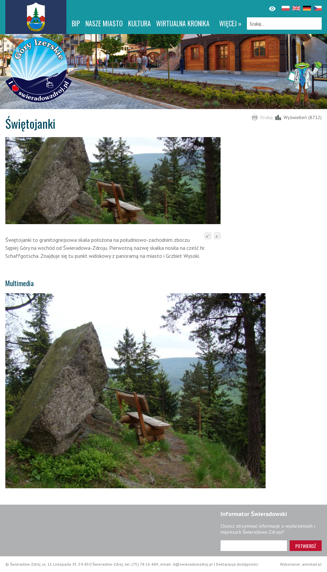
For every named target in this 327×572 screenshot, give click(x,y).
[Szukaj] (284, 23)
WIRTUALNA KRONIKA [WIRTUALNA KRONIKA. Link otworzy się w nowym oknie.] (183, 23)
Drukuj (266, 117)
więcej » (230, 23)
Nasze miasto (104, 23)
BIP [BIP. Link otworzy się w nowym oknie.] (76, 23)
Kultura (139, 23)
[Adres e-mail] (253, 546)
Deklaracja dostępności (237, 564)
